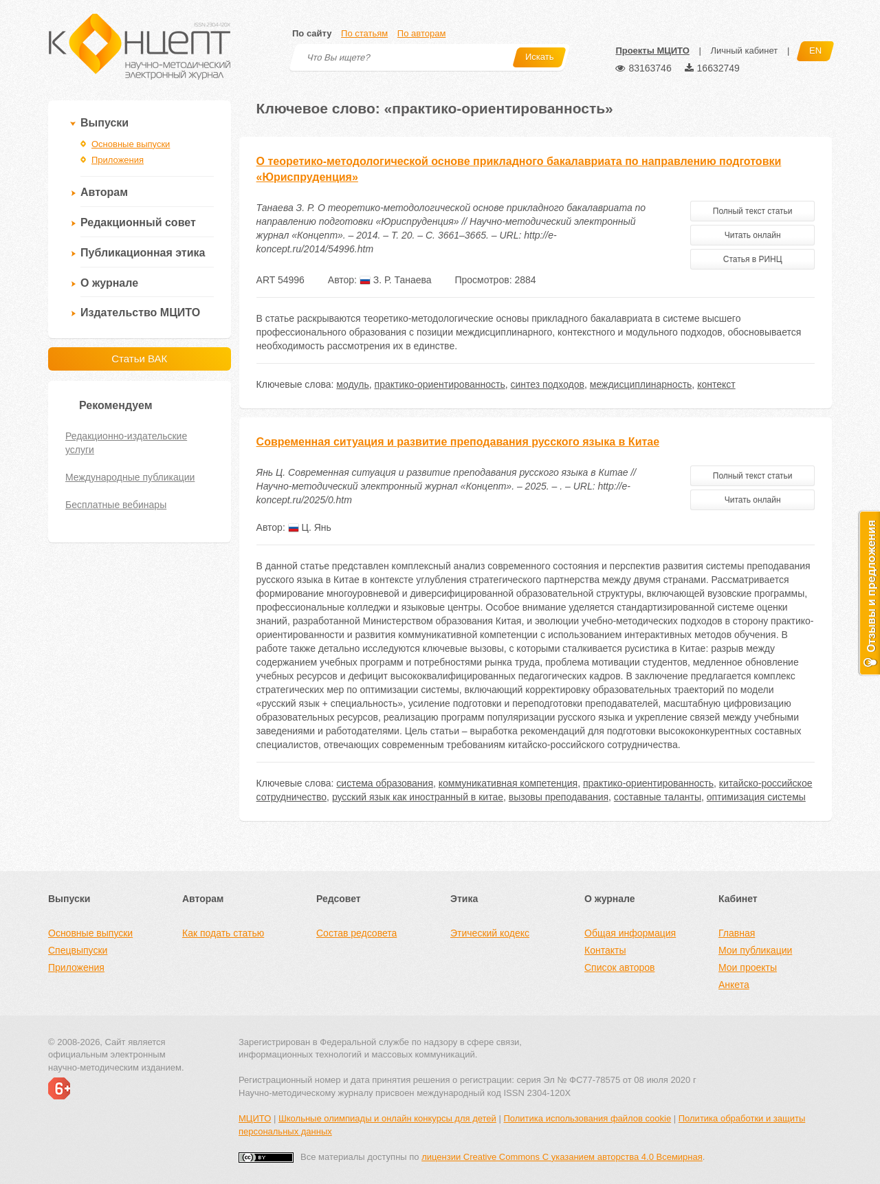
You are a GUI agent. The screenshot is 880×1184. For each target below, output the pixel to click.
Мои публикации (755, 950)
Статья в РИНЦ (752, 259)
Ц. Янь (309, 527)
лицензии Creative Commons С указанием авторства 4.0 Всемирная (562, 1157)
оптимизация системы (756, 796)
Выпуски (104, 123)
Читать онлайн (753, 235)
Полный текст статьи (753, 211)
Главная (736, 933)
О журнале (109, 283)
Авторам (104, 192)
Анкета (733, 984)
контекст (716, 384)
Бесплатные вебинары (115, 504)
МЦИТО (255, 1118)
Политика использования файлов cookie (587, 1118)
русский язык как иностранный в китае (417, 796)
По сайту (311, 33)
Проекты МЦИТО (652, 50)
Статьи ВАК (139, 358)
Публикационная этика (142, 253)
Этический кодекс (489, 933)
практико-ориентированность (440, 384)
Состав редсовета (356, 933)
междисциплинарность (641, 384)
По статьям (364, 33)
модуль (352, 384)
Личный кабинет (744, 50)
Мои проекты (747, 967)
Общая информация (630, 933)
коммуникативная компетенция (508, 783)
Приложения (117, 160)
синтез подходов (547, 384)
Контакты (605, 950)
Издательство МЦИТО (140, 312)
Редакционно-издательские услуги (126, 442)
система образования (384, 783)
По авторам (421, 33)
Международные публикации (130, 477)
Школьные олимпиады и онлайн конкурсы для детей (387, 1118)
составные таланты (657, 796)
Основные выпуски (130, 144)
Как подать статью (223, 933)
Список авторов (619, 967)
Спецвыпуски (77, 950)
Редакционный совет (138, 222)
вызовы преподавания (558, 796)
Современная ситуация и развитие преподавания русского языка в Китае (458, 442)
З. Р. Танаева (396, 279)
